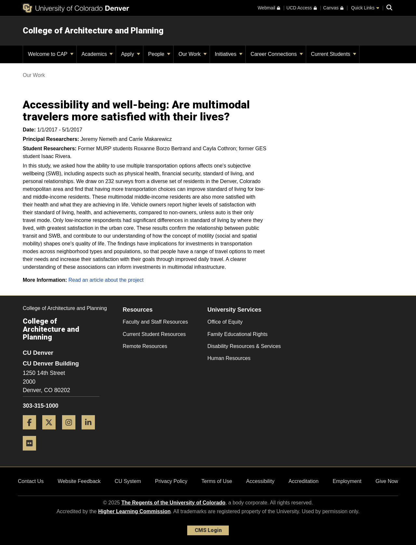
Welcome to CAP (50, 54)
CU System (128, 481)
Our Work (192, 54)
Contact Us (31, 481)
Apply (130, 54)
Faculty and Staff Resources (155, 322)
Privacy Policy (171, 481)
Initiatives (228, 54)
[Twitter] (51, 432)
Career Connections (277, 54)
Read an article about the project (105, 280)
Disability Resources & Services (244, 346)
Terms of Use (217, 481)
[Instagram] (71, 432)
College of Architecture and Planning (93, 30)
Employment (346, 481)
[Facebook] (32, 432)
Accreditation (304, 481)
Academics (97, 54)
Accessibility (260, 481)
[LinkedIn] (91, 432)
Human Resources (229, 358)
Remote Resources (145, 346)
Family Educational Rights (237, 334)
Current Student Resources (154, 334)
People (159, 54)
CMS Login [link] (208, 530)
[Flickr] (32, 453)
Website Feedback (79, 481)
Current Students (333, 54)
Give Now (387, 481)
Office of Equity (224, 322)
